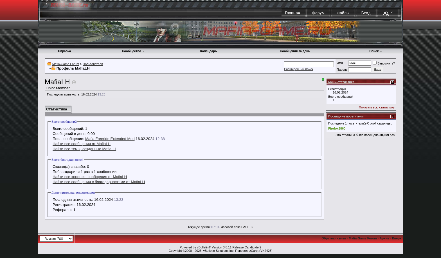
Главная (292, 13)
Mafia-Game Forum (65, 64)
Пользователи (93, 64)
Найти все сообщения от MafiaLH (82, 144)
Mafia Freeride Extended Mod (110, 139)
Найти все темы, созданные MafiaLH (84, 149)
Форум (318, 13)
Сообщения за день (295, 51)
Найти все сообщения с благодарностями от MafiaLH (99, 182)
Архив (384, 238)
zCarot (253, 250)
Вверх (396, 238)
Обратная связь (333, 238)
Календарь (208, 51)
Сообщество (133, 51)
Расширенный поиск (298, 69)
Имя (340, 62)
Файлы (343, 13)
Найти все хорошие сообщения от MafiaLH (90, 177)
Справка (64, 51)
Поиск (375, 51)
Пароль (342, 69)
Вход (366, 13)
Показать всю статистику (377, 107)
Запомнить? (384, 63)
